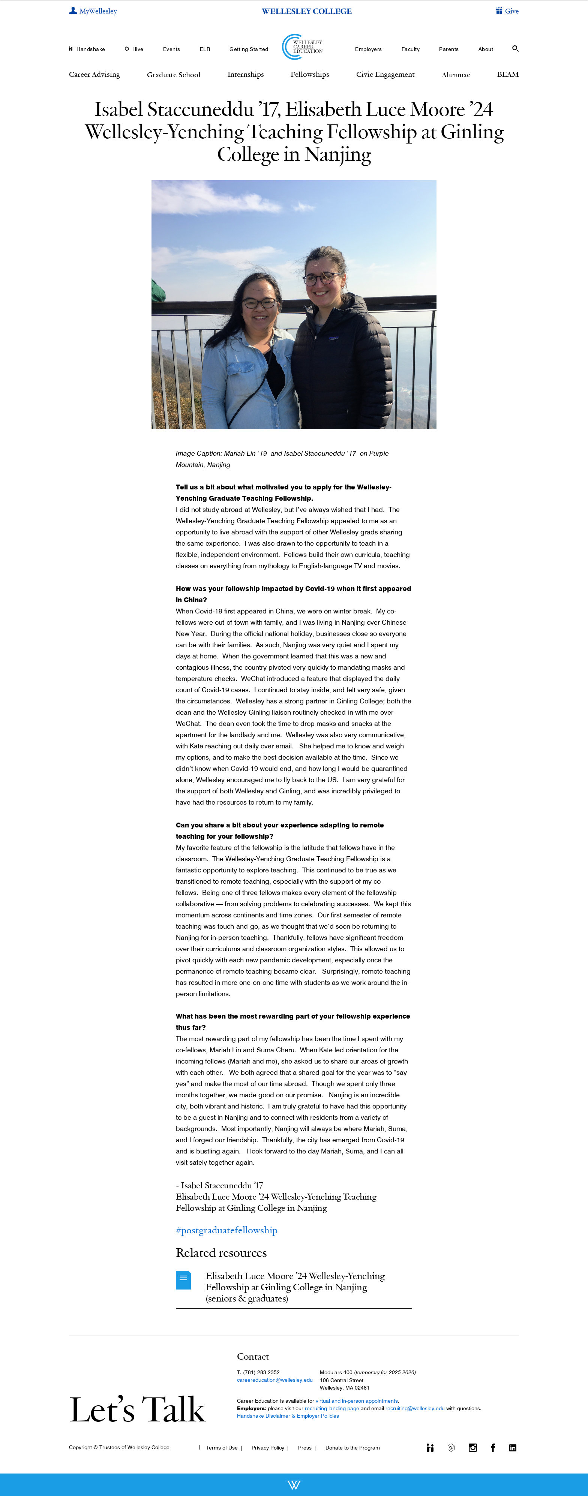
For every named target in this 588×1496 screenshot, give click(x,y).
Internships (246, 74)
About (486, 49)
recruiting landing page (332, 1408)
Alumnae (456, 74)
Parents (449, 49)
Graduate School (174, 74)
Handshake (90, 49)
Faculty (411, 49)
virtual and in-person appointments (357, 1401)
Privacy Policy (268, 1448)
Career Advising (94, 74)
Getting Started (249, 49)
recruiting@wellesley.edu (415, 1408)
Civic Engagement (385, 74)
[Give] (507, 11)
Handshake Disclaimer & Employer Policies (288, 1416)
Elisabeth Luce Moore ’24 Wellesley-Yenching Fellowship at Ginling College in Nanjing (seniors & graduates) (295, 1287)
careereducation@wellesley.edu (275, 1380)
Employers (368, 49)
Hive (138, 49)
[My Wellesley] (93, 11)
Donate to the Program (353, 1448)
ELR (205, 49)
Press (305, 1448)
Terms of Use (222, 1448)
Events (171, 49)
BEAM (508, 74)
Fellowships (310, 74)
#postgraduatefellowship (227, 1230)
